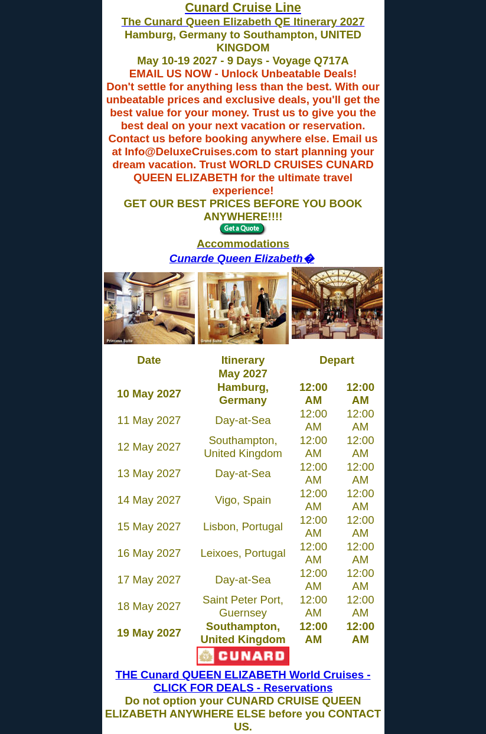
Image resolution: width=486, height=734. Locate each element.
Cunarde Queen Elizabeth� (241, 258)
